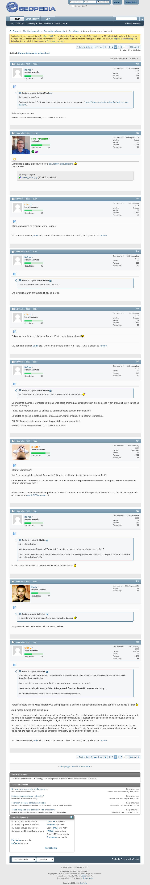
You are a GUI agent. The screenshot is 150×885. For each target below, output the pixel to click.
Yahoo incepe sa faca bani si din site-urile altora (33, 809)
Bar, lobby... (74, 31)
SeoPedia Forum (119, 859)
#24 (137, 251)
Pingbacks (16, 840)
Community (30, 23)
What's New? (32, 19)
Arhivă (131, 859)
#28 (137, 511)
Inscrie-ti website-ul (81, 766)
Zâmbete (51, 824)
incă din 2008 (47, 36)
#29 (137, 581)
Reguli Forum (51, 848)
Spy (48, 19)
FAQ (12, 23)
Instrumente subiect (118, 58)
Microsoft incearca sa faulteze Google (28, 802)
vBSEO (83, 876)
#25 (137, 308)
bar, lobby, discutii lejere (61, 163)
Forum (17, 19)
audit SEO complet (36, 495)
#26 (137, 361)
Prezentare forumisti (55, 41)
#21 (137, 64)
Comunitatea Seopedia (54, 31)
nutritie (103, 235)
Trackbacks (52, 837)
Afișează (133, 58)
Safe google (65, 766)
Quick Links (60, 23)
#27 (137, 441)
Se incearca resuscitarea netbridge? (27, 796)
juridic (35, 235)
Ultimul (135, 47)
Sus (137, 859)
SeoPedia (83, 883)
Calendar (20, 23)
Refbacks (15, 843)
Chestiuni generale (31, 31)
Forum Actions (45, 23)
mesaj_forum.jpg (29, 177)
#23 (137, 198)
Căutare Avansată (132, 23)
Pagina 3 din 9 (85, 47)
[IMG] (55, 827)
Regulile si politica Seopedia (125, 39)
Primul (98, 47)
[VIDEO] (50, 831)
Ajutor (117, 2)
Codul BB (51, 821)
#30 (137, 642)
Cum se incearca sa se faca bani (33, 53)
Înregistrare (131, 2)
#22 (137, 133)
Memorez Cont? (79, 6)
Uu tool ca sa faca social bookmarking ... (29, 789)
